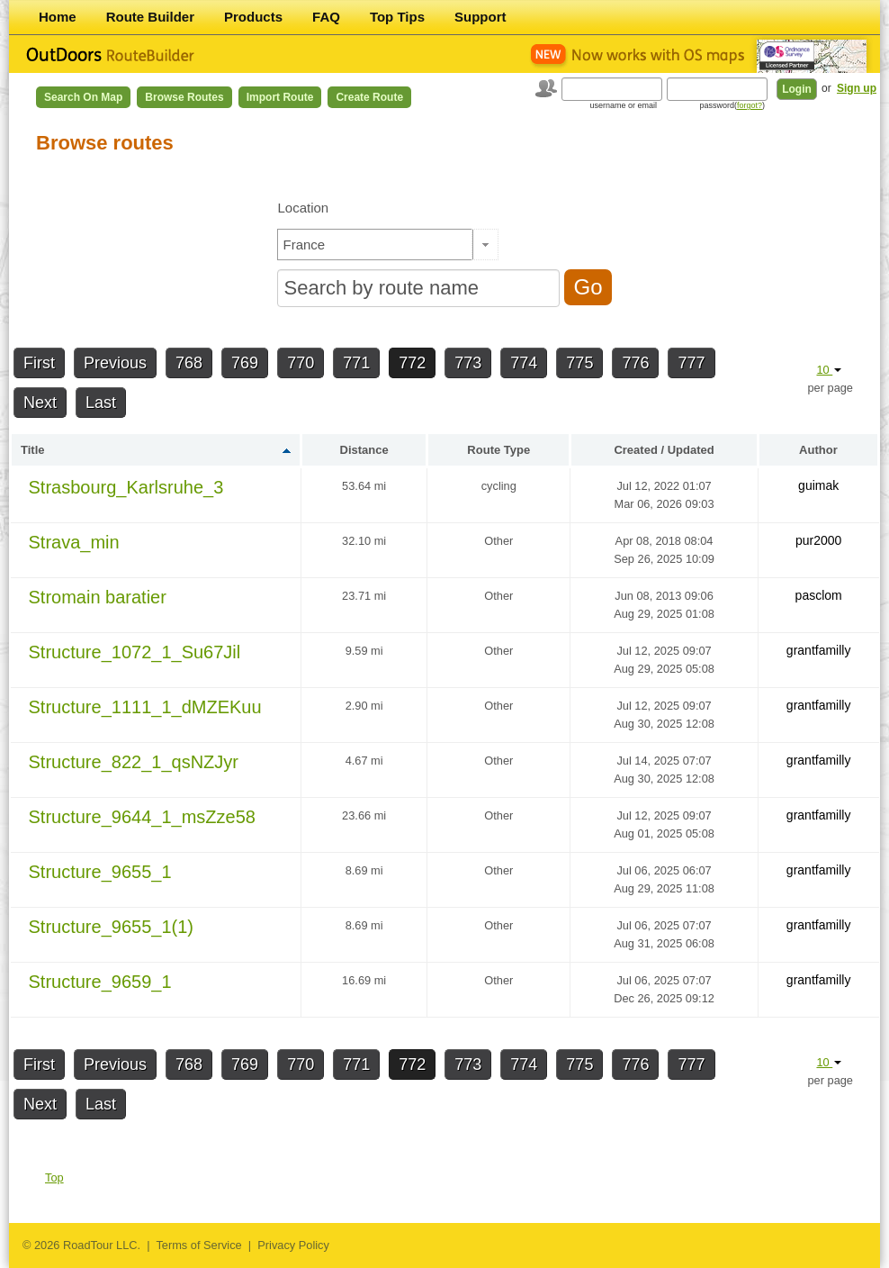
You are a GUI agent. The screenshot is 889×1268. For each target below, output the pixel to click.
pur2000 (818, 540)
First (39, 363)
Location (302, 207)
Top (54, 1177)
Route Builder (150, 16)
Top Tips (397, 16)
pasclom (818, 595)
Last (100, 403)
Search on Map (83, 97)
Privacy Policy (293, 1245)
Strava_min (74, 542)
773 (467, 363)
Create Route (369, 97)
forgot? (749, 105)
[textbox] (375, 244)
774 (523, 363)
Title (33, 450)
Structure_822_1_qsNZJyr (133, 762)
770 (300, 363)
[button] (485, 244)
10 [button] (828, 369)
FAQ (326, 16)
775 (579, 363)
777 (691, 363)
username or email (623, 105)
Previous (115, 363)
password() (732, 105)
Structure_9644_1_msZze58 (142, 817)
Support (480, 16)
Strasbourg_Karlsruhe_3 (126, 487)
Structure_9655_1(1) (111, 927)
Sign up (856, 88)
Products (253, 16)
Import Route (280, 97)
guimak (818, 485)
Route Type (498, 450)
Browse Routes (184, 97)
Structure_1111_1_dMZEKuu (145, 707)
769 (244, 363)
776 (635, 363)
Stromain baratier (97, 597)
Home (57, 16)
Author (818, 450)
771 (356, 363)
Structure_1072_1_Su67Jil (135, 652)
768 (188, 363)
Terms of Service (198, 1245)
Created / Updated (664, 450)
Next (40, 403)
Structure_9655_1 (100, 872)
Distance (364, 450)
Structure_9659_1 (100, 982)
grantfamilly (818, 650)
